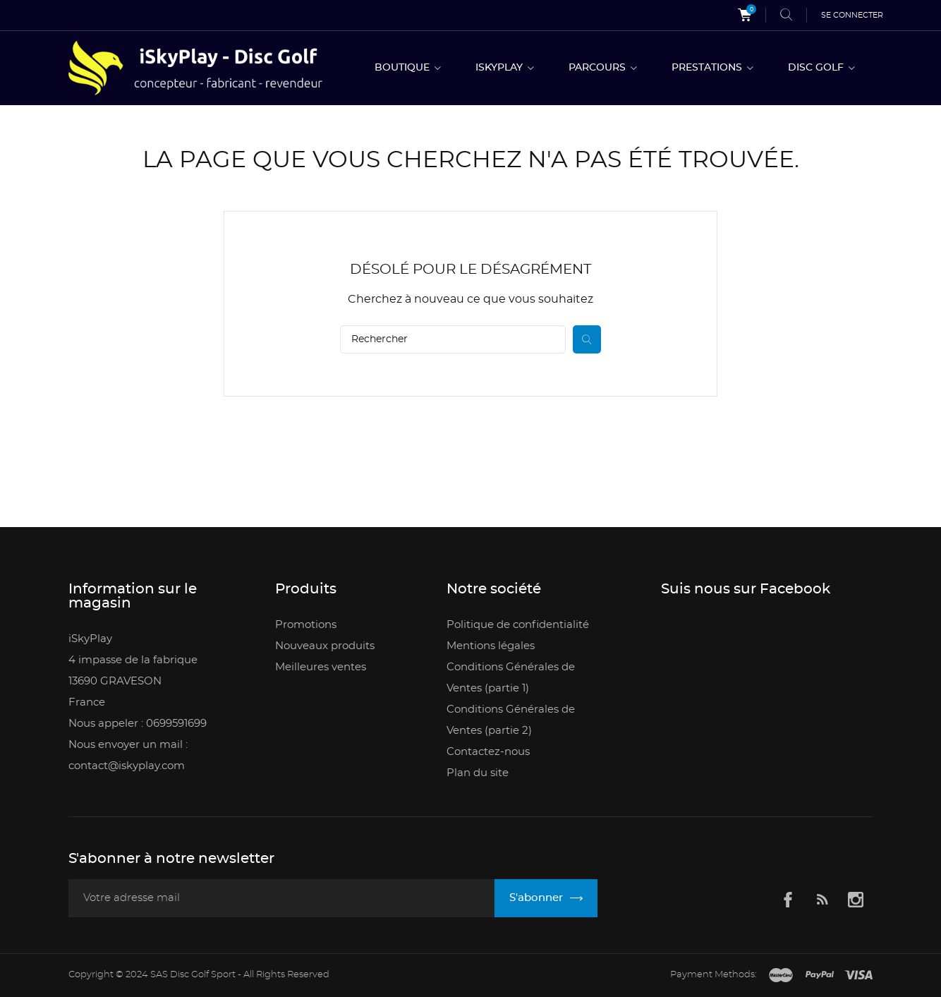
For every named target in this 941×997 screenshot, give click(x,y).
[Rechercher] (453, 339)
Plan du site (478, 773)
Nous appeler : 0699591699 (137, 723)
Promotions (305, 625)
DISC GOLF (817, 68)
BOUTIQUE (403, 68)
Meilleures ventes (320, 667)
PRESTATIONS (708, 68)
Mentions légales (491, 646)
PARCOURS (599, 68)
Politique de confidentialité (518, 625)
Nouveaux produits (325, 646)
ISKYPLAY (500, 68)
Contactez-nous (488, 752)
